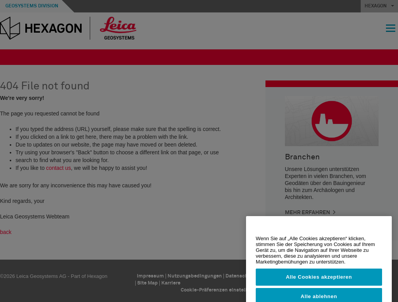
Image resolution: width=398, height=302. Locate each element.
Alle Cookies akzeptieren (319, 284)
